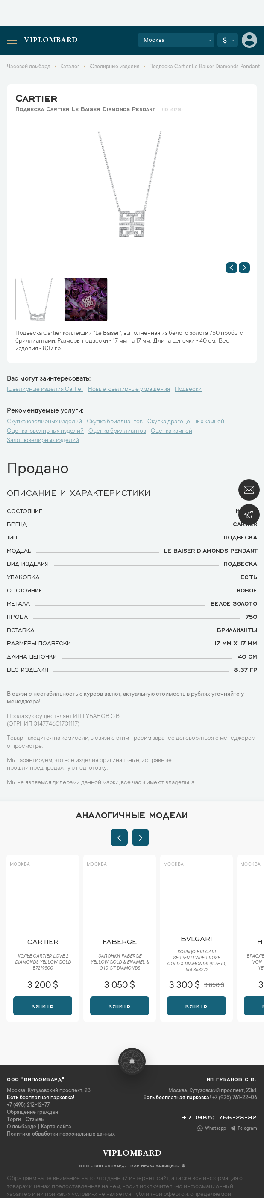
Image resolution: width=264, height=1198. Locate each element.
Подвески (188, 389)
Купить (42, 1005)
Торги (14, 1120)
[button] (231, 267)
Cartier (36, 96)
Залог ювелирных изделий (43, 440)
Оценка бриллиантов (117, 431)
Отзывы (35, 1120)
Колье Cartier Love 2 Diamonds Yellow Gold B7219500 (43, 962)
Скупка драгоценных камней (185, 422)
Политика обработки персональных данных (61, 1134)
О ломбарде (21, 1127)
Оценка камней (171, 431)
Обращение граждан (32, 1113)
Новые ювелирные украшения (129, 389)
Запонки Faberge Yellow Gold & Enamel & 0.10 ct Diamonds (120, 962)
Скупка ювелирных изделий (44, 422)
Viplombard (51, 40)
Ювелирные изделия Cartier (45, 389)
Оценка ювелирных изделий (45, 431)
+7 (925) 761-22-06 (234, 1098)
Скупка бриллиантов (115, 422)
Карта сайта (56, 1127)
